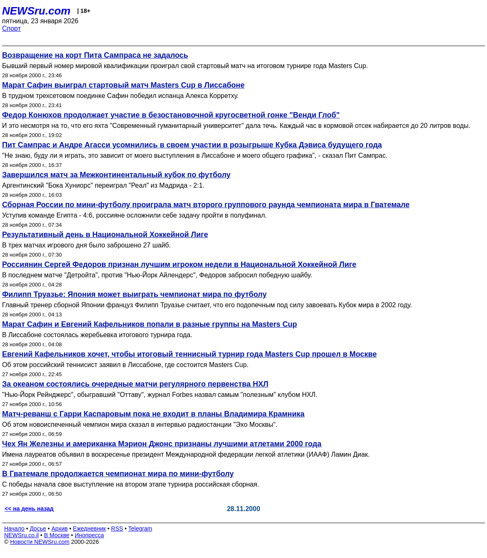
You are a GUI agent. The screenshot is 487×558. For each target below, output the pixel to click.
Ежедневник (89, 528)
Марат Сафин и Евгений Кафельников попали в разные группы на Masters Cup (149, 324)
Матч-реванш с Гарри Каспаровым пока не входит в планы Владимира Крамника (153, 414)
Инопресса (89, 535)
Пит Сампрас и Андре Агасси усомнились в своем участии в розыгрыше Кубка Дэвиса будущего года (192, 145)
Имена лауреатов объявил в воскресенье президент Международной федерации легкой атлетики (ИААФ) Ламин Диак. (186, 454)
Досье (38, 528)
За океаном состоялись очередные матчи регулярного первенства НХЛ (135, 384)
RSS (117, 528)
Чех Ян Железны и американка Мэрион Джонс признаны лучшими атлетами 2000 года (162, 444)
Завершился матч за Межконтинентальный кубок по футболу (116, 175)
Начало (14, 528)
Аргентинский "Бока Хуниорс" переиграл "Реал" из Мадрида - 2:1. (103, 185)
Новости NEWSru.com (39, 541)
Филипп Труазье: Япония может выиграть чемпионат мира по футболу (134, 294)
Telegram (140, 528)
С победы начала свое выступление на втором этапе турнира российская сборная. (130, 484)
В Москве (56, 535)
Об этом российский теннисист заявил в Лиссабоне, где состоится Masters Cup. (125, 364)
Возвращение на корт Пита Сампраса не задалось (95, 55)
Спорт (11, 28)
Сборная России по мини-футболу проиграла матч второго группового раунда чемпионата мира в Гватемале (206, 205)
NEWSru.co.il (21, 535)
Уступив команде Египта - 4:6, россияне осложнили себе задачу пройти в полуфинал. (134, 215)
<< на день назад (29, 508)
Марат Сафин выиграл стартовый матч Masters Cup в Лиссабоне (123, 85)
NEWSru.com (36, 11)
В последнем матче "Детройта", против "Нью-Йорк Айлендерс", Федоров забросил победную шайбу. (157, 275)
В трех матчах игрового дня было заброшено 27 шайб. (86, 245)
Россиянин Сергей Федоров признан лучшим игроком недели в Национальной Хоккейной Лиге (179, 264)
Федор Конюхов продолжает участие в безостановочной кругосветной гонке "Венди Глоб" (170, 115)
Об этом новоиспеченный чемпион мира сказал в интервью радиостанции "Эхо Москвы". (140, 424)
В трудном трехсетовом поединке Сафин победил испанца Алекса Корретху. (120, 95)
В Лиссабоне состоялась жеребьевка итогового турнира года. (97, 334)
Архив (60, 528)
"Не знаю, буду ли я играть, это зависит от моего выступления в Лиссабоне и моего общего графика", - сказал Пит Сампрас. (195, 155)
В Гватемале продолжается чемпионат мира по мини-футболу (118, 474)
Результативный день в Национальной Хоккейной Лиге (105, 234)
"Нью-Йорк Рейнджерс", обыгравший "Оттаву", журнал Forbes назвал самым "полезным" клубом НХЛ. (159, 394)
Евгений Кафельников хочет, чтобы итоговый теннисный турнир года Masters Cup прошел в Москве (189, 354)
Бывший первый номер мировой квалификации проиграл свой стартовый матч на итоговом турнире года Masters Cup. (185, 65)
